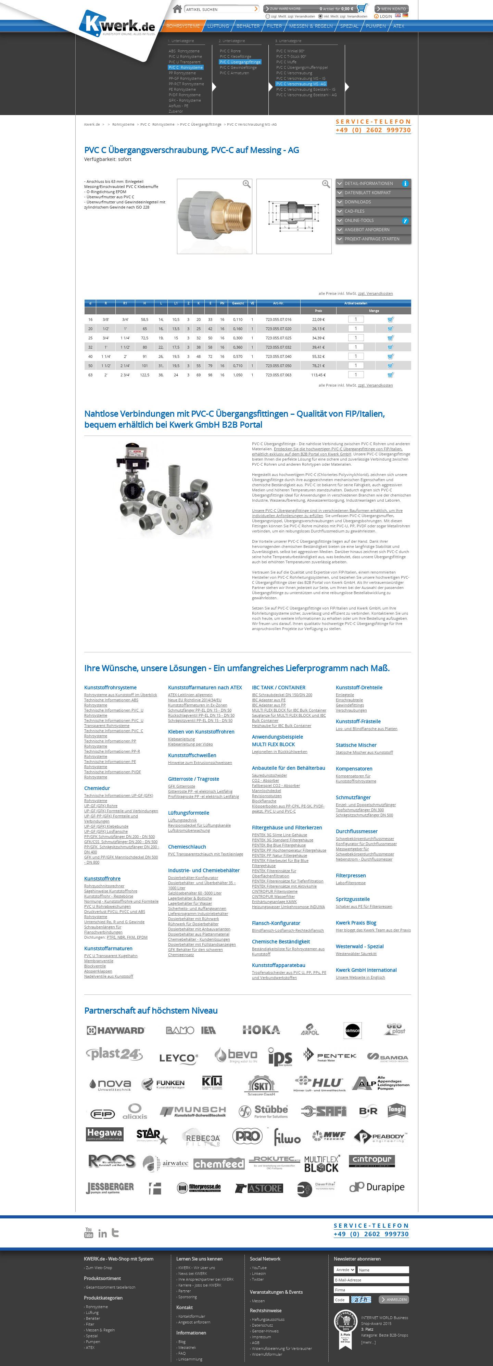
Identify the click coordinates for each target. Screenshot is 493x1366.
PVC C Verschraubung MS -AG (252, 124)
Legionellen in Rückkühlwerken (279, 751)
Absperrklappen (98, 971)
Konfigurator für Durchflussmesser (366, 843)
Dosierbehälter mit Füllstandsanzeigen (202, 944)
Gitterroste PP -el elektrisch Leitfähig (200, 791)
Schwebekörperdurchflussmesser (365, 838)
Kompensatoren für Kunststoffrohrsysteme (356, 778)
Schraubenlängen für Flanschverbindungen (103, 929)
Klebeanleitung (181, 738)
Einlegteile (345, 694)
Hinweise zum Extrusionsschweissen (200, 762)
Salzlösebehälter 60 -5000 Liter (195, 892)
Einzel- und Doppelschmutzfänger (366, 804)
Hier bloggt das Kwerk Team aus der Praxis (373, 929)
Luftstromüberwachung (189, 830)
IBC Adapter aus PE (269, 699)
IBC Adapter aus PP (269, 704)
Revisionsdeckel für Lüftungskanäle (199, 825)
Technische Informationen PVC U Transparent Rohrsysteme (113, 723)
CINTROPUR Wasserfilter (273, 896)
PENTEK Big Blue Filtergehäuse (279, 845)
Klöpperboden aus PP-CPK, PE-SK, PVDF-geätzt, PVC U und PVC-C (288, 808)
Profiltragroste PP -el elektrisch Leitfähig (203, 796)
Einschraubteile (349, 699)
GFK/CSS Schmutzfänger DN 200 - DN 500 (120, 841)
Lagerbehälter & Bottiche (190, 898)
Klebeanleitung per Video (190, 744)
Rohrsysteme (123, 124)
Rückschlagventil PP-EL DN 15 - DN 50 (201, 715)
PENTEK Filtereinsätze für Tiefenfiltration (288, 880)
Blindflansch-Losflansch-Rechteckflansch (288, 930)
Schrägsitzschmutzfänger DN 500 (364, 814)
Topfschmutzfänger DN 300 (360, 809)
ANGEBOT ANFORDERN (367, 230)
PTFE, (112, 937)
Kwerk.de (92, 124)
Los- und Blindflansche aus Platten (366, 728)
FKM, (132, 937)
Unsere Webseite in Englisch (360, 977)
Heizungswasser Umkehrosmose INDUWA (288, 906)
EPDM (142, 937)
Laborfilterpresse (351, 882)
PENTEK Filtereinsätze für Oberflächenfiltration (274, 873)
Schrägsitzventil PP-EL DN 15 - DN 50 (200, 720)
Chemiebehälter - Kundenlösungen (199, 939)
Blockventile (95, 965)
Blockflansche (264, 800)
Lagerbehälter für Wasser (190, 903)
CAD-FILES (355, 211)
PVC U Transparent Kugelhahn (111, 955)
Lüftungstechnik (182, 820)
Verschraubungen (351, 710)
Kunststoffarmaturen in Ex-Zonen (197, 704)
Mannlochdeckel (266, 790)
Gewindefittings (350, 704)
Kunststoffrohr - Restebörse (108, 896)
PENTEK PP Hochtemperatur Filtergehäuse (289, 850)
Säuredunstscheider (269, 775)
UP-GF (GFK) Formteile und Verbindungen (121, 810)
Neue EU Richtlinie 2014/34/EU (195, 699)
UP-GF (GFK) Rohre (100, 805)
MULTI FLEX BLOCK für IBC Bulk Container (289, 710)
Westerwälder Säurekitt (356, 953)
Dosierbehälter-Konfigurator (193, 877)
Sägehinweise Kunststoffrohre (110, 890)
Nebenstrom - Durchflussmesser (364, 859)
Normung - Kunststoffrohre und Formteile (121, 901)
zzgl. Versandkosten (375, 293)
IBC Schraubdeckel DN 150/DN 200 (282, 694)
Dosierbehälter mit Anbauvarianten (199, 928)
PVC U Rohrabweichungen (107, 906)
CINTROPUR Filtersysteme (275, 891)
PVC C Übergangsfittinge (201, 124)
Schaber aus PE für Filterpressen (364, 906)
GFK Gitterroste (181, 786)
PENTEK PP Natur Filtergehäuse (279, 855)
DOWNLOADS (358, 202)
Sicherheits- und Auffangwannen (197, 908)
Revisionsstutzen (267, 795)
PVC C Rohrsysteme (157, 124)
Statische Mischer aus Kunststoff (364, 752)
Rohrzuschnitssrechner (104, 885)
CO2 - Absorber (265, 780)
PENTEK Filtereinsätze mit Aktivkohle (284, 886)
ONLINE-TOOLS (359, 220)
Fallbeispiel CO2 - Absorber (276, 785)
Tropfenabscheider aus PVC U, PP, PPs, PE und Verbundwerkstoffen (289, 975)
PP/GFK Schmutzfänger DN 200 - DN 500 (119, 836)
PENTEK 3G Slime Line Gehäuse (279, 834)
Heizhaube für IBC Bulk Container (281, 725)
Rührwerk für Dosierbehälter (193, 923)
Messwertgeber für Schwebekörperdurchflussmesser (365, 851)
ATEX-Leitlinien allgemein (190, 694)
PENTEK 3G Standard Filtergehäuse (282, 839)
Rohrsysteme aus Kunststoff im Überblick (120, 694)
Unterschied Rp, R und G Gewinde (114, 921)
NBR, (122, 937)
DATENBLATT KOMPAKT (368, 193)
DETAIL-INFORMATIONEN (369, 183)
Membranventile (98, 960)
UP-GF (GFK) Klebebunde (106, 826)
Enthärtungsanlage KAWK (274, 901)
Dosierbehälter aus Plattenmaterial (198, 934)
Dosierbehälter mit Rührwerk (193, 918)
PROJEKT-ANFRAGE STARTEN (372, 239)
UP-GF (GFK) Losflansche (106, 831)
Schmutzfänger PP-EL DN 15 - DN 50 (199, 710)
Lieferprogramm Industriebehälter (198, 913)
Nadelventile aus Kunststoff (108, 976)
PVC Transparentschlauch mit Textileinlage (205, 853)
